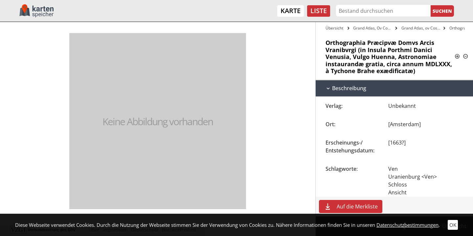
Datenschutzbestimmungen (407, 225)
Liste (318, 10)
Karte (291, 10)
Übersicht (334, 28)
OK (452, 225)
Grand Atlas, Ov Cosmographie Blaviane (373, 28)
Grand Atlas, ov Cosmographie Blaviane (421, 28)
